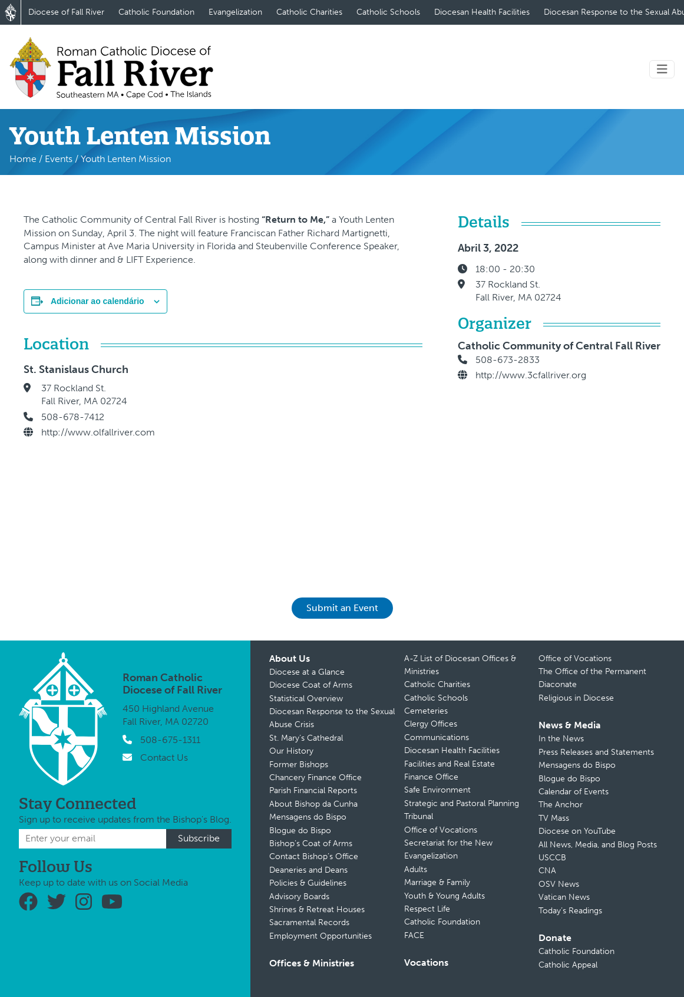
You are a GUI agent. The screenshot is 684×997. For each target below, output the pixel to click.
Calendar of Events (573, 792)
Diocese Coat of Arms (310, 685)
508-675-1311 (170, 739)
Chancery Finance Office (315, 777)
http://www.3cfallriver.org (530, 375)
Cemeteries (426, 711)
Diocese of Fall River (66, 12)
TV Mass (553, 818)
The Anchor (560, 805)
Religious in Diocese (576, 698)
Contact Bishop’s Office (313, 856)
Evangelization (235, 12)
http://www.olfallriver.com (98, 432)
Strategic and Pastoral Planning (461, 803)
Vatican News (564, 897)
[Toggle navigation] (662, 69)
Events (58, 158)
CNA (547, 871)
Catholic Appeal (567, 965)
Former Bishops (298, 765)
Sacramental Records (309, 922)
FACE (414, 935)
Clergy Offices (430, 724)
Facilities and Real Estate (449, 764)
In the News (561, 739)
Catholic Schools (388, 12)
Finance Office (431, 777)
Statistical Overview (306, 699)
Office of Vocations (440, 830)
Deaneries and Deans (308, 870)
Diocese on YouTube (577, 831)
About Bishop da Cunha (313, 804)
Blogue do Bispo (300, 831)
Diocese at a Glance (307, 672)
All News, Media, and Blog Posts (597, 845)
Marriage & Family (437, 882)
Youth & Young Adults (444, 896)
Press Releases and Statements (596, 752)
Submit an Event (342, 607)
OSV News (558, 884)
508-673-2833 (507, 359)
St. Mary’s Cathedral (306, 738)
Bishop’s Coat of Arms (310, 843)
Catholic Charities (309, 12)
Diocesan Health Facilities (482, 12)
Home (23, 158)
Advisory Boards (299, 897)
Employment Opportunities (320, 936)
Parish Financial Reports (313, 790)
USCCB (552, 858)
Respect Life (427, 909)
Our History (291, 751)
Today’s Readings (570, 911)
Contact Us (164, 757)
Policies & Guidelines (307, 883)
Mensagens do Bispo (307, 817)
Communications (436, 737)
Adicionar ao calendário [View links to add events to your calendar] (97, 301)
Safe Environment (437, 790)
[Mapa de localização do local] (300, 464)
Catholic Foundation (156, 12)
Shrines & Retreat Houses (317, 909)
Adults (415, 869)
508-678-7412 (72, 416)
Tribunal (418, 816)
